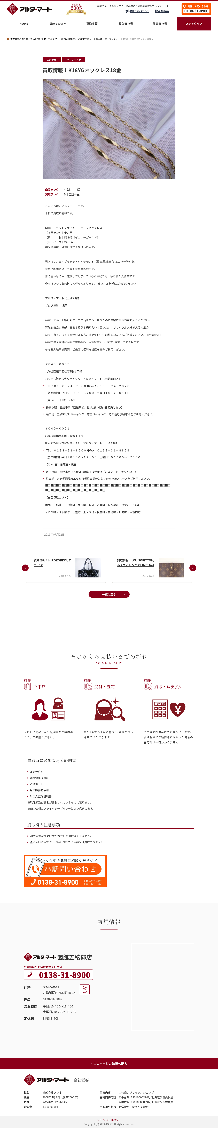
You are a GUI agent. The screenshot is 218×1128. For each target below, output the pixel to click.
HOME (24, 23)
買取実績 (92, 23)
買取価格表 (126, 23)
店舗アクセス (194, 23)
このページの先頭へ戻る (108, 1063)
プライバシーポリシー (109, 1120)
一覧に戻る (109, 594)
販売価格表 (160, 23)
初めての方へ (58, 23)
